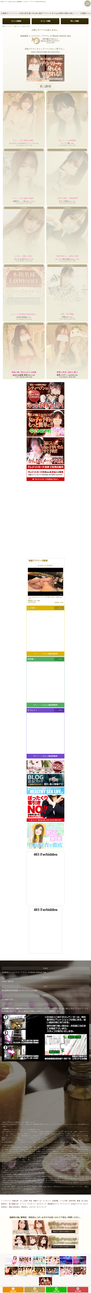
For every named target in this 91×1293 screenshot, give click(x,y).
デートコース (65, 1204)
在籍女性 (15, 1201)
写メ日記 (84, 1201)
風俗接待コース (53, 1204)
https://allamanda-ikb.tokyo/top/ (45, 52)
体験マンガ (37, 1201)
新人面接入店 (14, 1204)
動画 (78, 1201)
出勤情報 (55, 1201)
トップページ (6, 1201)
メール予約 (64, 1201)
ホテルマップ (41, 1204)
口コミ (85, 1204)
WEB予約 (72, 1201)
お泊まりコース (76, 1204)
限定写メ (4, 1204)
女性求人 (4, 1207)
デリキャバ (31, 1204)
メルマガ (32, 1207)
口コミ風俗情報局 (50, 654)
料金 (30, 1201)
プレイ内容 (24, 1201)
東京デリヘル (37, 654)
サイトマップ (41, 1207)
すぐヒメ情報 (45, 21)
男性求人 (24, 1207)
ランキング (47, 1201)
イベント (23, 1204)
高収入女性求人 (14, 1207)
